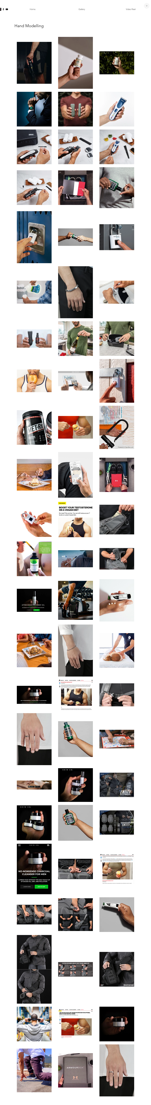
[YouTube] (6, 9)
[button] (81, 9)
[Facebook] (3, 9)
